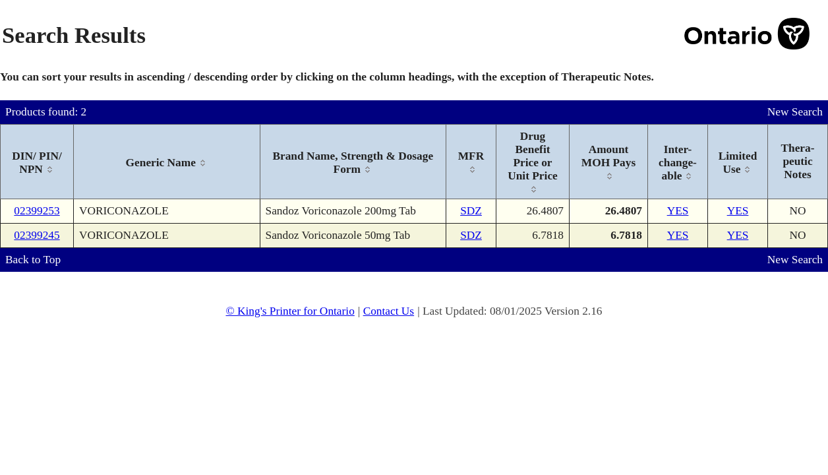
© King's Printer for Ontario (289, 311)
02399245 (36, 235)
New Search (795, 112)
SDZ (471, 211)
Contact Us (389, 311)
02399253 (36, 211)
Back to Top (33, 259)
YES (678, 211)
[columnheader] (37, 162)
